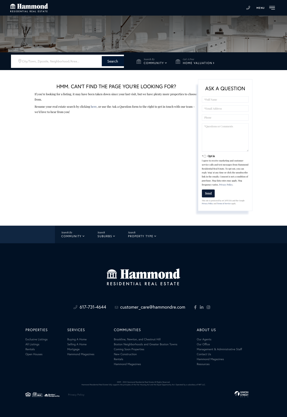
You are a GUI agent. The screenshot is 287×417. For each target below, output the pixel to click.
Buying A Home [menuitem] (77, 339)
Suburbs (105, 236)
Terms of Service (224, 203)
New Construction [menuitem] (125, 354)
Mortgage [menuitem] (73, 349)
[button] (107, 61)
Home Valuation (197, 63)
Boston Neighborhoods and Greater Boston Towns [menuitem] (145, 344)
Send (208, 193)
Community (154, 63)
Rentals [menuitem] (30, 349)
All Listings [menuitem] (32, 344)
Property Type (140, 236)
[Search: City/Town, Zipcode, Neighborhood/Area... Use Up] (56, 61)
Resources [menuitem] (203, 363)
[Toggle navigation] (267, 7)
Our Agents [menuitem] (204, 339)
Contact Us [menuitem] (204, 354)
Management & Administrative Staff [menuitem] (219, 349)
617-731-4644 (248, 8)
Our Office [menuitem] (203, 344)
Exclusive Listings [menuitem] (36, 339)
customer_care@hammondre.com (151, 307)
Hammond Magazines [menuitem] (80, 354)
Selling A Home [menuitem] (77, 344)
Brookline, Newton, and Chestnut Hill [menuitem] (137, 339)
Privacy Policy (226, 184)
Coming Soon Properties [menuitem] (129, 349)
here (94, 107)
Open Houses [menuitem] (33, 354)
